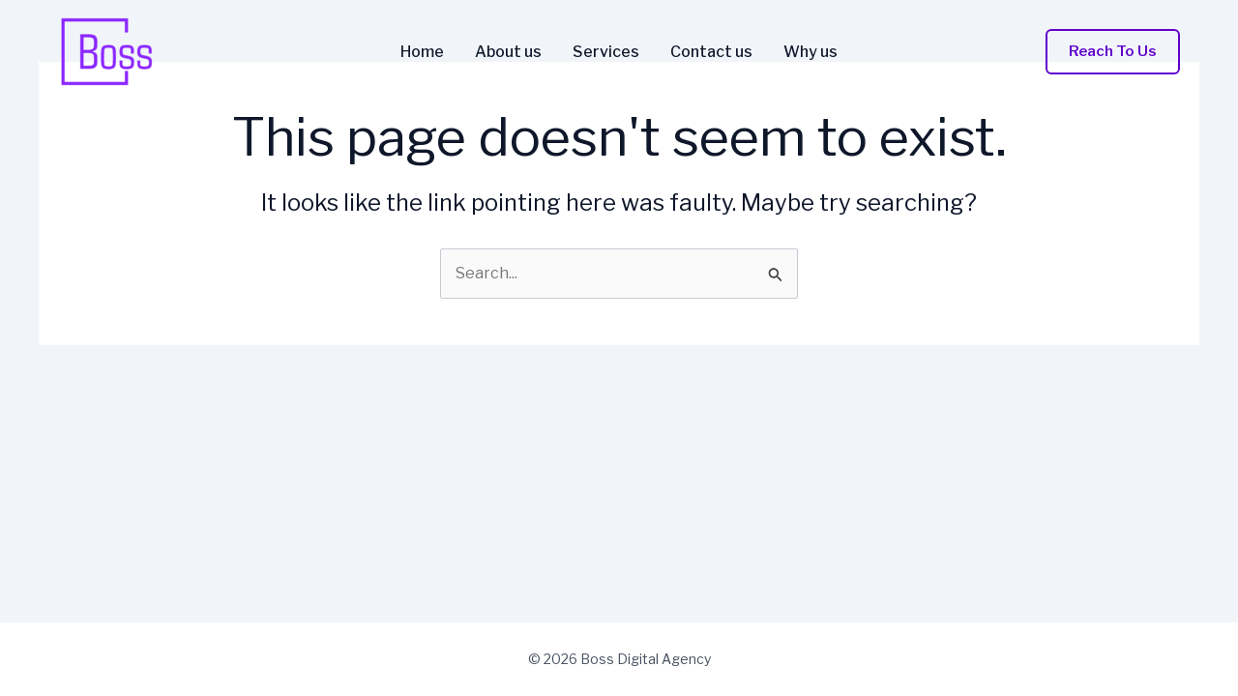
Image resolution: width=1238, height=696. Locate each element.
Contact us (711, 52)
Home (422, 52)
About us (508, 52)
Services (606, 52)
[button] (1113, 51)
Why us (810, 52)
